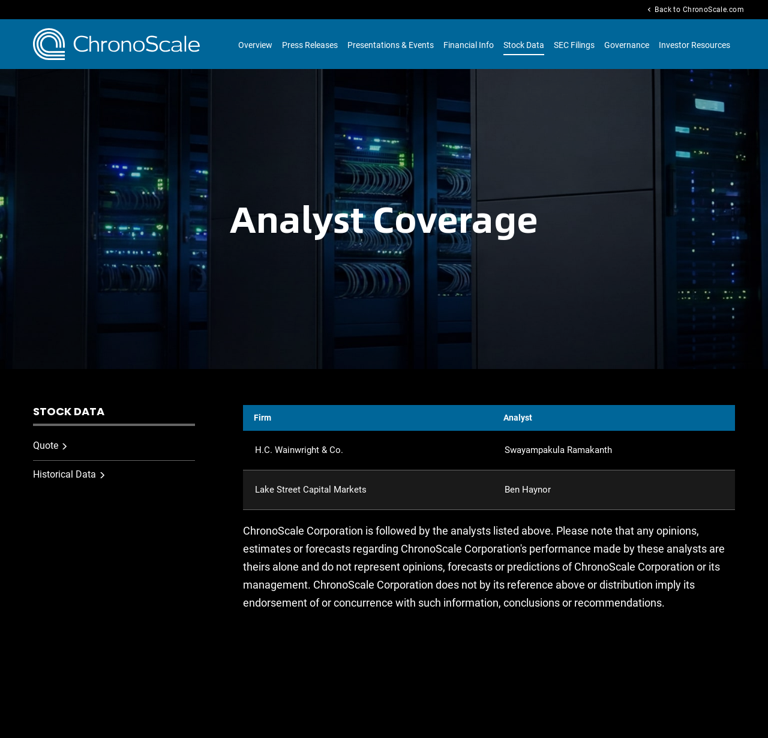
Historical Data (64, 474)
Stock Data (523, 45)
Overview (255, 45)
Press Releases (310, 45)
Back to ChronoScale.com (694, 9)
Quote (45, 445)
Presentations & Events (390, 45)
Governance (626, 45)
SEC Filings (574, 45)
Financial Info (468, 45)
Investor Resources (694, 45)
